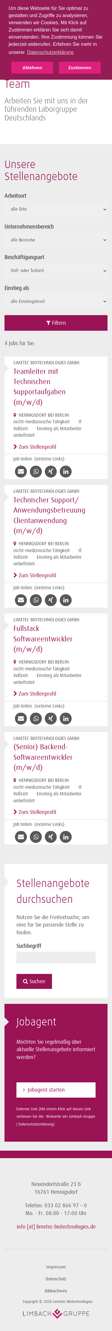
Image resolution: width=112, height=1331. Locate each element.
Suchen (34, 981)
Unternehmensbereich (29, 227)
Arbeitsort (15, 196)
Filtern (56, 323)
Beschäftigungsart (24, 257)
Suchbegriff (28, 946)
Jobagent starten (46, 1090)
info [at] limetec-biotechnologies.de (56, 1227)
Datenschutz (56, 1279)
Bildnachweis (56, 1291)
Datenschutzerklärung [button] (50, 52)
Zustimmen (79, 67)
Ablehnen (32, 67)
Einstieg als (16, 288)
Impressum (56, 1267)
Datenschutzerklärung (36, 1124)
